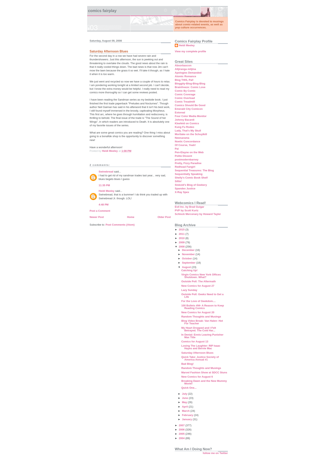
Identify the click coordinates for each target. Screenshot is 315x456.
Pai (177, 148)
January (187, 419)
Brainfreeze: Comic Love (190, 87)
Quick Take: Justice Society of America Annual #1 (200, 358)
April (185, 406)
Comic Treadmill (185, 101)
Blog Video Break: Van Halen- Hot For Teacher (202, 322)
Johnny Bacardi (184, 119)
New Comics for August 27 (197, 285)
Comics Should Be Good (190, 105)
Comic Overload (185, 98)
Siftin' (178, 181)
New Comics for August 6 (197, 376)
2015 (182, 229)
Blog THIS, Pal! (184, 79)
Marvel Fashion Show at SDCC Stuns (204, 372)
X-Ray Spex (182, 192)
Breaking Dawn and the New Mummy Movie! (204, 382)
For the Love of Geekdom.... (198, 301)
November (188, 254)
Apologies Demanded (188, 72)
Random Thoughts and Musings (201, 316)
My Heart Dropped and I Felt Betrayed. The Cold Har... (198, 329)
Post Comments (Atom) (120, 224)
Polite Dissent (183, 155)
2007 (182, 425)
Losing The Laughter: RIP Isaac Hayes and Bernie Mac (200, 347)
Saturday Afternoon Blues (197, 352)
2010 (182, 238)
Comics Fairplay (102, 10)
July (185, 393)
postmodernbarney (186, 159)
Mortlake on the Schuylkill (191, 134)
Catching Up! (189, 270)
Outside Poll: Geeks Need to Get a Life (202, 295)
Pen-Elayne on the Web (189, 152)
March (186, 410)
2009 (182, 242)
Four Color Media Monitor (191, 116)
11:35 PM (104, 185)
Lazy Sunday (189, 290)
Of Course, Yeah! (185, 145)
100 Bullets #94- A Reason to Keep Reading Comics (202, 307)
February (188, 415)
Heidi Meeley (107, 190)
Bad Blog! (187, 363)
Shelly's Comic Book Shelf (191, 177)
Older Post (164, 217)
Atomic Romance (185, 76)
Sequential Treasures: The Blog (194, 170)
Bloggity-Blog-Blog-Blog (190, 83)
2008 (182, 246)
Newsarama (182, 137)
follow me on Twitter (215, 453)
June (185, 398)
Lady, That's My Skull (188, 130)
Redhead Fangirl (185, 166)
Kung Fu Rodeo (184, 126)
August (187, 267)
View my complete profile (190, 51)
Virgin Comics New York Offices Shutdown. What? (201, 276)
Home (130, 217)
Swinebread (106, 171)
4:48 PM (103, 204)
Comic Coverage (185, 94)
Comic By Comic (185, 90)
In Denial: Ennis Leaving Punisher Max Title (202, 336)
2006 (182, 429)
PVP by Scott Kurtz (186, 210)
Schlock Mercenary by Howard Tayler (198, 214)
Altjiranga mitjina (185, 69)
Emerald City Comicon (189, 108)
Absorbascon (183, 65)
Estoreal (180, 112)
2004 (182, 438)
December (188, 250)
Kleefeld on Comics (187, 123)
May (185, 402)
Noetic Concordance (187, 141)
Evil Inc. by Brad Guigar (189, 206)
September (189, 262)
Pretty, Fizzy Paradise (188, 163)
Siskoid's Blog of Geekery (191, 184)
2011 (182, 233)
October (187, 258)
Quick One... (188, 387)
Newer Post (97, 217)
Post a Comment (100, 210)
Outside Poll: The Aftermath (198, 281)
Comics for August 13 (194, 341)
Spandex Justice (185, 188)
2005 (182, 433)
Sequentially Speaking (188, 174)
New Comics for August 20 (197, 312)
